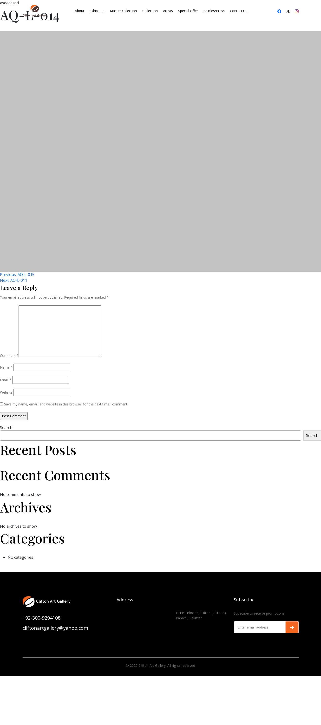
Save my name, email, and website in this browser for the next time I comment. (66, 404)
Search (6, 427)
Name (6, 367)
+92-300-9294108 (41, 618)
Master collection (123, 10)
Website (6, 392)
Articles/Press (214, 10)
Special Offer (188, 10)
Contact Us (238, 10)
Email (5, 380)
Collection (150, 10)
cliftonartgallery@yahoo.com (55, 628)
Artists (168, 10)
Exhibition (97, 10)
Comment (9, 355)
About (79, 10)
